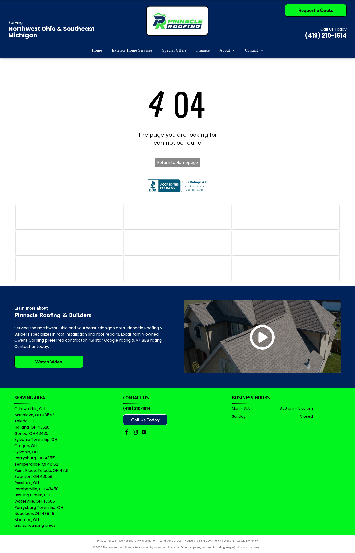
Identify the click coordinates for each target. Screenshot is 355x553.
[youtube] (144, 432)
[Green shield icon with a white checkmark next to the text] (285, 242)
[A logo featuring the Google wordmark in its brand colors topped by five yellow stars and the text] (285, 268)
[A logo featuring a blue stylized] (177, 242)
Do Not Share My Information (138, 540)
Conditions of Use (170, 540)
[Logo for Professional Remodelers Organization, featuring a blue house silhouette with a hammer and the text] (69, 268)
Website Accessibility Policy (241, 540)
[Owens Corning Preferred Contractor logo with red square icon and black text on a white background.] (177, 268)
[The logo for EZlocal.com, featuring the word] (69, 216)
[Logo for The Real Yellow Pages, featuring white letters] (69, 242)
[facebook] (126, 432)
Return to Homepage (177, 162)
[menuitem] (97, 50)
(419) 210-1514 (326, 35)
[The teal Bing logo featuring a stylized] (285, 216)
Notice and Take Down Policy (203, 540)
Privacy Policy (105, 540)
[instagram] (135, 432)
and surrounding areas (34, 525)
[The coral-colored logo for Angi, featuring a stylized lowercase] (177, 216)
